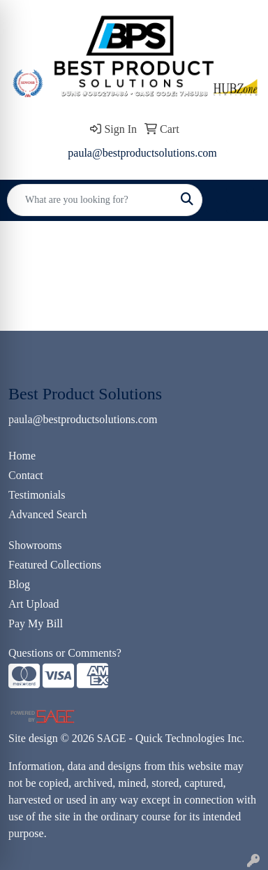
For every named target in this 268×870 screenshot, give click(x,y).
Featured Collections (54, 565)
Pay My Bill (35, 623)
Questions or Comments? (64, 653)
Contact (25, 475)
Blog (19, 584)
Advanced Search (47, 514)
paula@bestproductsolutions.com (142, 153)
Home (22, 456)
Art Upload (33, 604)
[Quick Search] (90, 200)
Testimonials (37, 495)
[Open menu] (240, 200)
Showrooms (34, 545)
